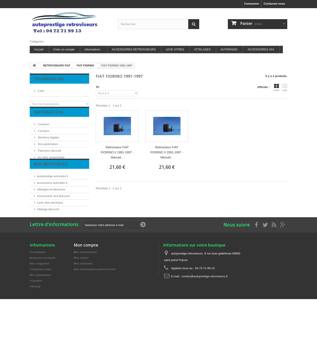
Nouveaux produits (43, 287)
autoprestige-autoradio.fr (52, 193)
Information (48, 117)
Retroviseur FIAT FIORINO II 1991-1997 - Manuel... (117, 152)
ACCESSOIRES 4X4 (260, 49)
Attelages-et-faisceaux (51, 206)
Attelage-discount (48, 226)
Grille (276, 88)
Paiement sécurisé (49, 154)
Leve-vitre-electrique (50, 219)
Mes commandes (85, 281)
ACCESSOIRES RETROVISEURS (134, 49)
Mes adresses (83, 293)
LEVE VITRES (175, 49)
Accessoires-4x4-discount (53, 212)
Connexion (251, 3)
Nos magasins (46, 167)
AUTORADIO (229, 49)
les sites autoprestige (51, 160)
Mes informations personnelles (95, 299)
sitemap (35, 316)
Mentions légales (48, 140)
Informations (92, 49)
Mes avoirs (81, 287)
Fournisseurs (49, 78)
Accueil (38, 49)
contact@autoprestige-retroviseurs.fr (205, 306)
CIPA (40, 89)
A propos (43, 134)
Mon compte (86, 274)
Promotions (38, 281)
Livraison (43, 127)
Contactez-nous (274, 3)
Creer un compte (64, 49)
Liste (284, 88)
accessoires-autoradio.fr (52, 199)
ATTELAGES (202, 49)
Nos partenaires (47, 147)
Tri (97, 87)
